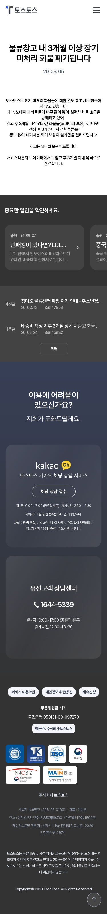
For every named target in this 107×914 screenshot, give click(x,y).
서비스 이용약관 (23, 692)
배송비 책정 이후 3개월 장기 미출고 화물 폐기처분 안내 (60, 326)
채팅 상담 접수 (54, 491)
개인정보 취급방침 (58, 692)
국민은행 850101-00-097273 (53, 717)
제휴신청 (89, 692)
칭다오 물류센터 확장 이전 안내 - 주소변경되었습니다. (61, 301)
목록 (54, 348)
